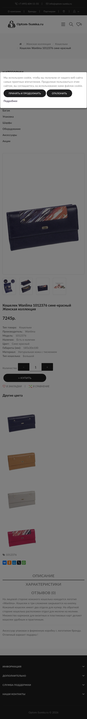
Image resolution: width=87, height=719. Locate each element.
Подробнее (10, 100)
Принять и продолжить (25, 93)
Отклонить (59, 93)
